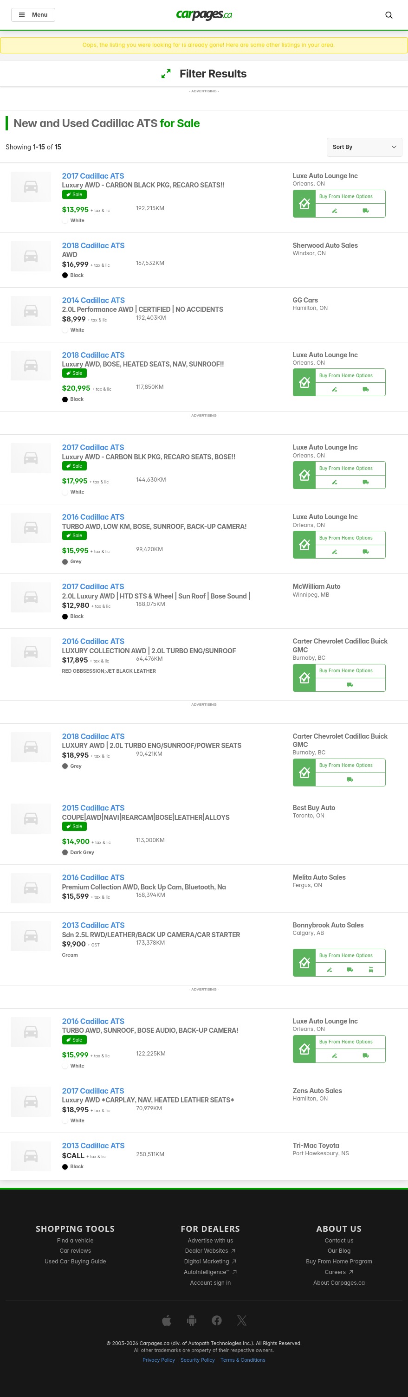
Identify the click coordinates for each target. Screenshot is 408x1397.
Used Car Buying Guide (75, 1261)
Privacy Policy (158, 1360)
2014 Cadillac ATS (93, 300)
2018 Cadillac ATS (93, 245)
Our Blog (339, 1250)
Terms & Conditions (243, 1360)
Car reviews (75, 1250)
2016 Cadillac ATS (93, 517)
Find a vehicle (75, 1240)
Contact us (339, 1240)
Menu (33, 14)
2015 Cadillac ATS (93, 808)
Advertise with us (210, 1240)
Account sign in (210, 1282)
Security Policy (198, 1360)
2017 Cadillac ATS (93, 176)
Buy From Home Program (339, 1261)
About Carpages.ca (339, 1282)
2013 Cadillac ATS (93, 925)
